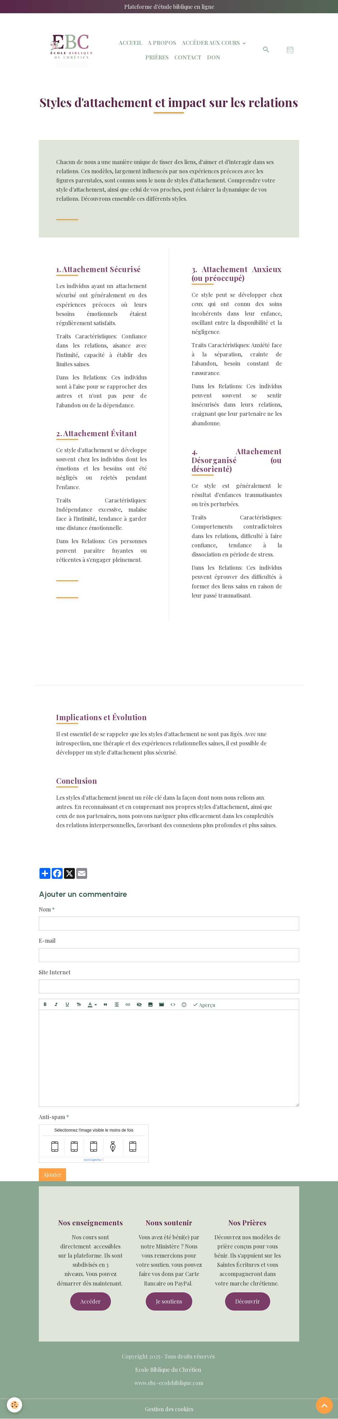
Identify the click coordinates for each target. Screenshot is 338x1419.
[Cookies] (14, 1405)
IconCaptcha (92, 1159)
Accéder (90, 1301)
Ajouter (52, 1174)
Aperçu (204, 1004)
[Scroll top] (324, 1405)
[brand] (70, 50)
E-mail (47, 940)
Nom (45, 909)
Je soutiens (169, 1301)
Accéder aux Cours (211, 42)
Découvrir (247, 1301)
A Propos (162, 42)
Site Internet (54, 972)
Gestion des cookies (169, 1409)
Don (213, 57)
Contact (188, 57)
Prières (157, 57)
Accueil (130, 42)
